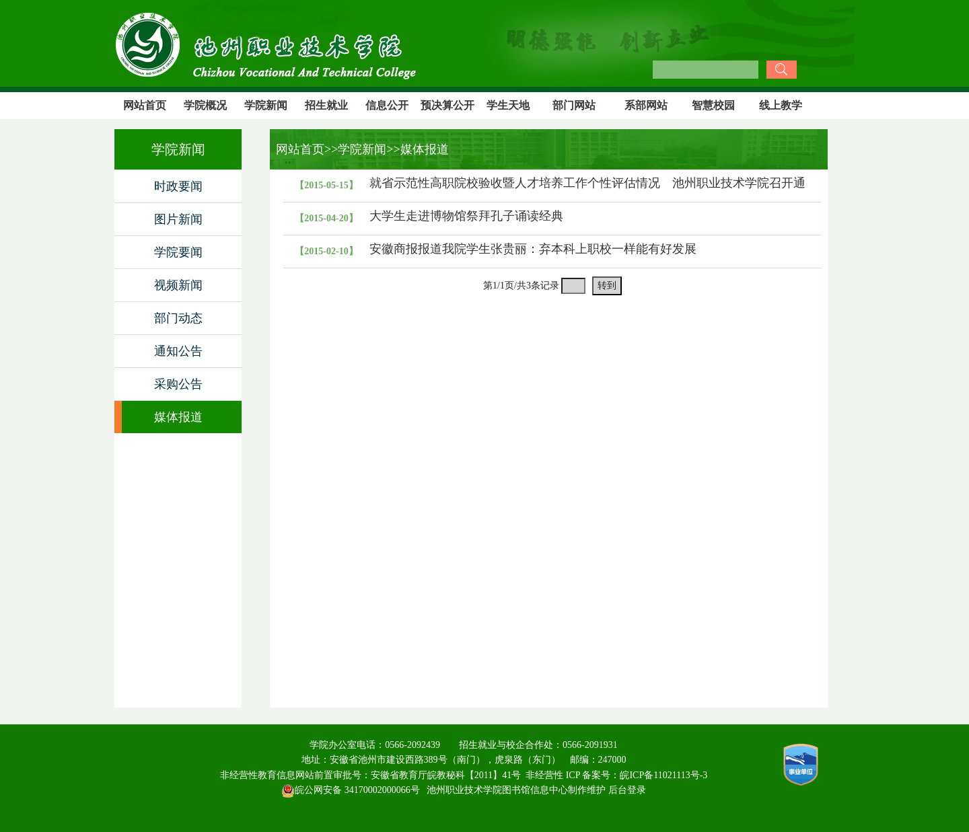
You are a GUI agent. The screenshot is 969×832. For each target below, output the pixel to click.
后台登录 (627, 790)
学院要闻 (178, 252)
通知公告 (178, 351)
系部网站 (646, 105)
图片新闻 (178, 219)
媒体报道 (178, 417)
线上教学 (780, 105)
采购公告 (178, 384)
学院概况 (205, 105)
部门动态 (178, 318)
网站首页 (144, 105)
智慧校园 (713, 105)
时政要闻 (178, 186)
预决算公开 (447, 105)
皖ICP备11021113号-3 (663, 775)
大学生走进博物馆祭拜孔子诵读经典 (466, 216)
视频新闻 (178, 285)
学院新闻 (265, 105)
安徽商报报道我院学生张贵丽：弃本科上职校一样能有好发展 (532, 249)
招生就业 (326, 105)
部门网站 (574, 105)
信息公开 (386, 105)
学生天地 (508, 105)
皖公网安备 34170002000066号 (350, 790)
